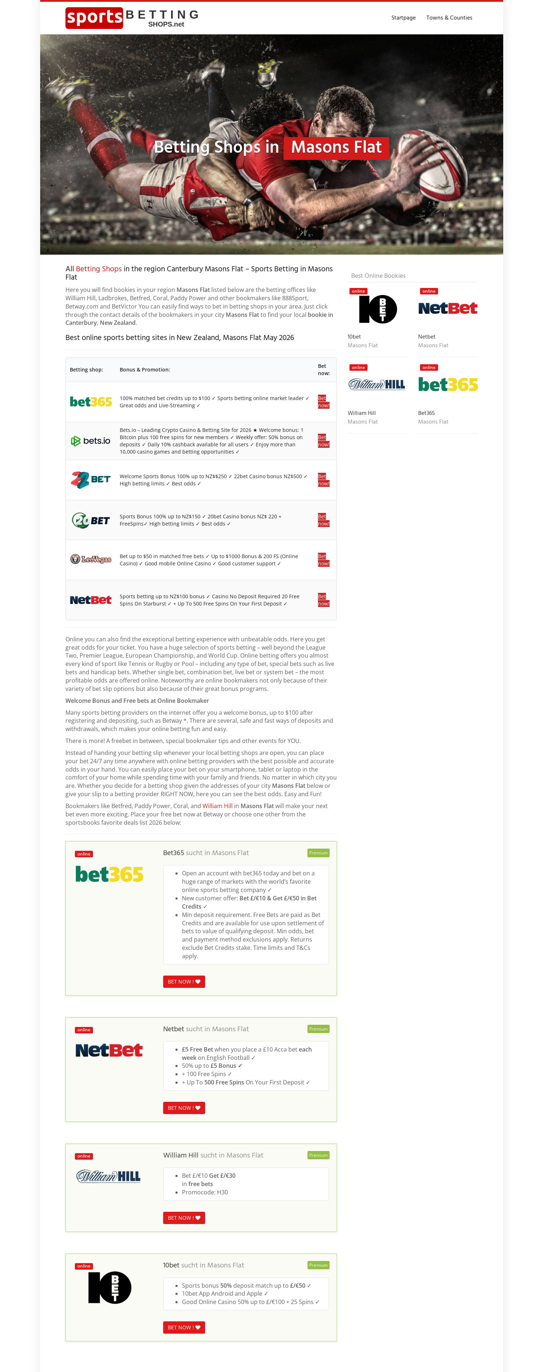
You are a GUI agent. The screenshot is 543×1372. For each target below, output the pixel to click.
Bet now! (324, 402)
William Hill (218, 806)
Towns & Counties (449, 18)
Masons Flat (230, 853)
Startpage (403, 18)
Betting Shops (99, 269)
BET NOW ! (184, 981)
